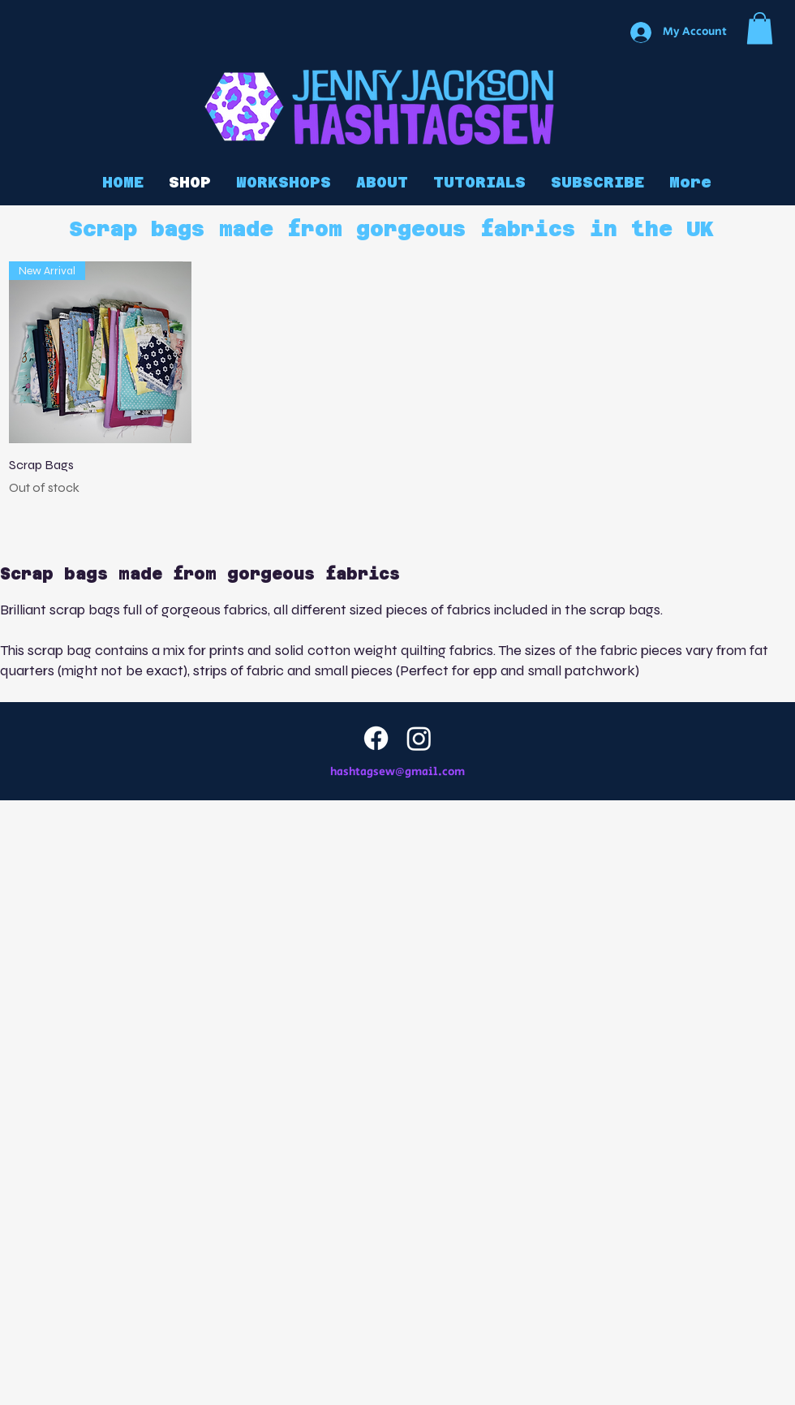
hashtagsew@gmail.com (397, 772)
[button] (759, 28)
